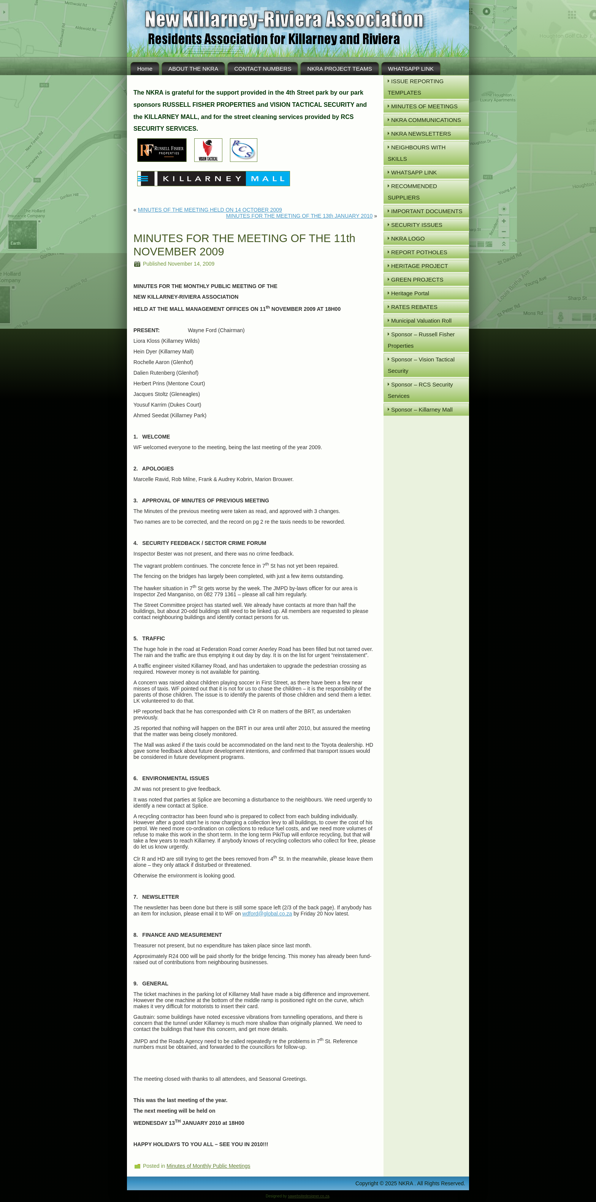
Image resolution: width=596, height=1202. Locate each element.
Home (144, 68)
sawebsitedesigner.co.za (308, 1196)
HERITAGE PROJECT (419, 266)
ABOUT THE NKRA (193, 68)
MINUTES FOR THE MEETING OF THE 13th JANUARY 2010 (299, 216)
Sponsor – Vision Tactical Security (421, 365)
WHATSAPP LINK (411, 68)
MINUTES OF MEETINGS (424, 106)
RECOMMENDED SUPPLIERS (412, 192)
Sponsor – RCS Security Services (420, 390)
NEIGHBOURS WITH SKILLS (416, 153)
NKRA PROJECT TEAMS (339, 68)
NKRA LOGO (408, 238)
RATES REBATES (414, 307)
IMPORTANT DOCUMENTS (427, 211)
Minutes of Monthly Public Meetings (208, 1166)
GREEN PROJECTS (417, 279)
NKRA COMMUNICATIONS (426, 120)
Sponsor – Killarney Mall (422, 409)
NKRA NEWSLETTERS (421, 133)
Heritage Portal (410, 293)
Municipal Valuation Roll (421, 320)
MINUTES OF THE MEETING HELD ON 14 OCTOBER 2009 (210, 210)
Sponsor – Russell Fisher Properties (421, 340)
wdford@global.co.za (267, 914)
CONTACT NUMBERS (262, 68)
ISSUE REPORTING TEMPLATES (416, 87)
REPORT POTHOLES (419, 252)
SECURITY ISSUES (416, 225)
